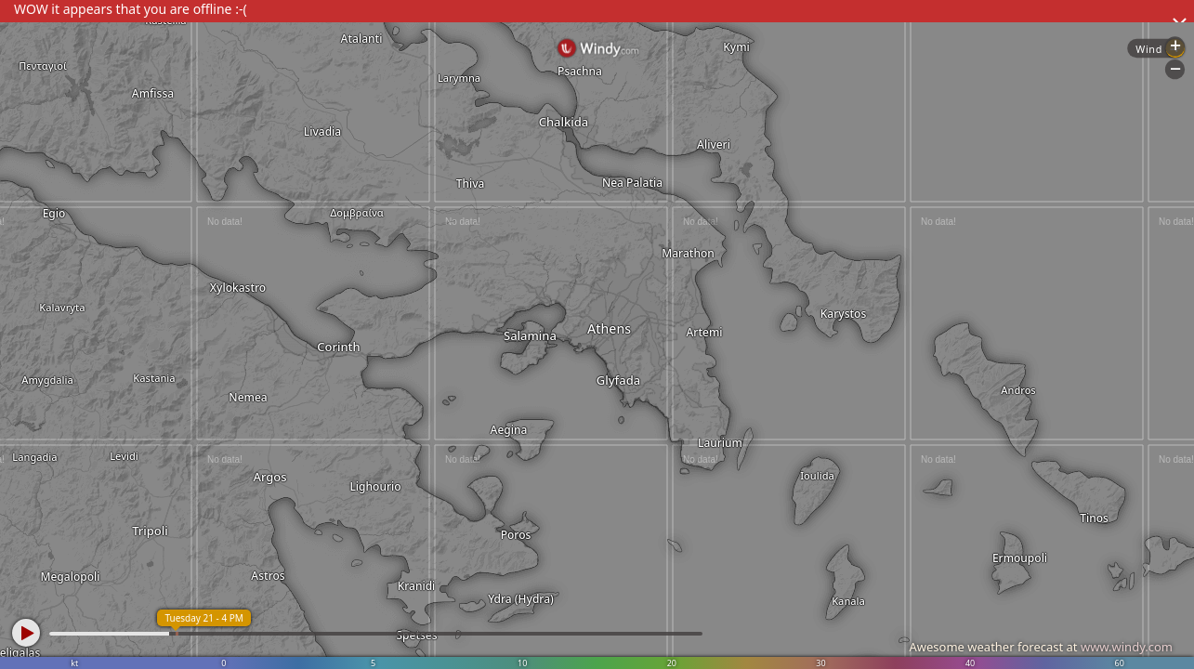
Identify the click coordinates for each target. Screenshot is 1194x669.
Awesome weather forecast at (1041, 646)
